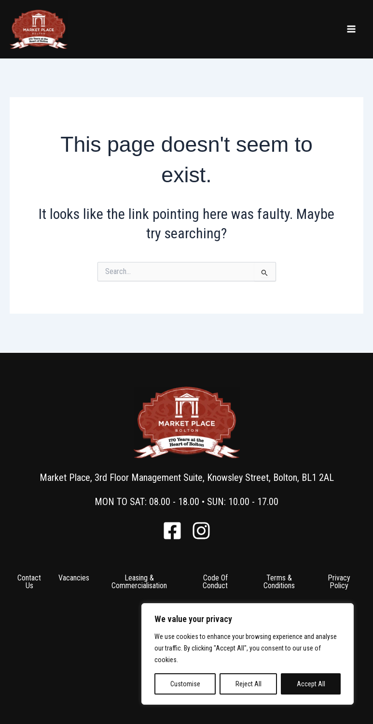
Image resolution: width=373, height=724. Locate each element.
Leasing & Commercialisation (139, 581)
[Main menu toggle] (351, 29)
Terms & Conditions (279, 581)
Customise (185, 684)
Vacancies (73, 577)
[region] (247, 654)
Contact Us (29, 581)
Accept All (311, 684)
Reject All (248, 684)
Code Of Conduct (215, 581)
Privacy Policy (339, 581)
